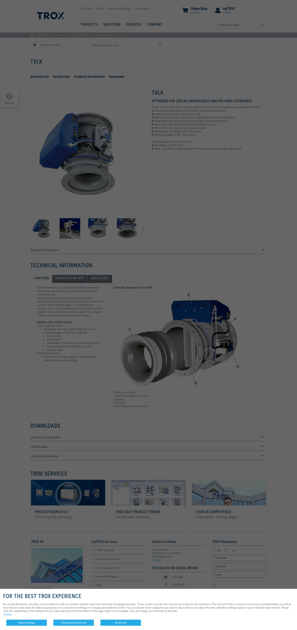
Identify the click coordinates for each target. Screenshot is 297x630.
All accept (120, 622)
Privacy (8, 614)
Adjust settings (26, 622)
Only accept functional (73, 622)
